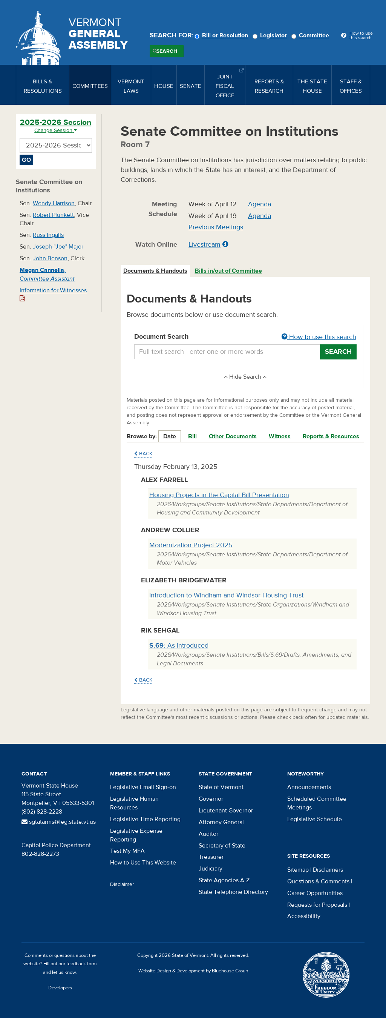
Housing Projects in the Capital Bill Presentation (219, 495)
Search (166, 51)
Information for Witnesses (53, 294)
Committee (311, 35)
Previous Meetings (215, 227)
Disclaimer (122, 884)
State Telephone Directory (233, 892)
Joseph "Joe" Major (58, 246)
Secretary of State (222, 845)
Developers (60, 988)
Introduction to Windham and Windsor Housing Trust (226, 595)
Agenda (259, 204)
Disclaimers (328, 870)
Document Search (245, 337)
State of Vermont (221, 787)
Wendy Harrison (54, 203)
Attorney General (221, 822)
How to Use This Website (143, 862)
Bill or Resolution (222, 35)
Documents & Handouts (155, 271)
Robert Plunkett (53, 215)
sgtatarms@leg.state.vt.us (58, 822)
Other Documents (233, 436)
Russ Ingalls (48, 235)
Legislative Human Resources (134, 803)
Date (169, 436)
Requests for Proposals (317, 905)
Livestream (204, 244)
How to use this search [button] (319, 337)
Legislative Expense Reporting (136, 835)
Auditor (208, 834)
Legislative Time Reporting (145, 819)
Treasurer (211, 857)
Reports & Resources (331, 436)
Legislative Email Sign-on (143, 787)
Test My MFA (127, 851)
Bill (192, 436)
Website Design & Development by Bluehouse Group (193, 971)
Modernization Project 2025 (191, 545)
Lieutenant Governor (226, 810)
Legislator (271, 35)
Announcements (309, 787)
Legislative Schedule (314, 819)
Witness (280, 436)
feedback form (81, 964)
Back (143, 453)
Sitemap (298, 870)
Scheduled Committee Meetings (316, 803)
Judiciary (210, 868)
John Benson (50, 258)
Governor (211, 799)
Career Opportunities (315, 893)
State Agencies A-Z (224, 880)
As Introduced (178, 645)
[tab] (156, 271)
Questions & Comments (318, 881)
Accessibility (303, 916)
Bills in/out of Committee (228, 271)
